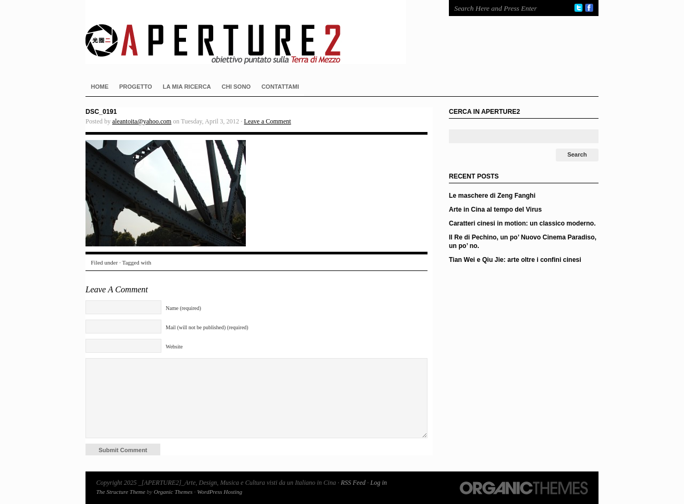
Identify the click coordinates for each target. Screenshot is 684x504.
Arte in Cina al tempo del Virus (495, 209)
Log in (378, 482)
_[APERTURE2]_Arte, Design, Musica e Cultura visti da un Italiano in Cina (257, 32)
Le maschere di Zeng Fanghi (492, 195)
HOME (99, 86)
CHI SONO (236, 86)
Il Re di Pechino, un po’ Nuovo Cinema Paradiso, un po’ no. (522, 242)
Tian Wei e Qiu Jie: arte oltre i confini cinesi (515, 259)
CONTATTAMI (280, 86)
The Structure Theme (120, 492)
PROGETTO (135, 86)
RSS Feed (353, 482)
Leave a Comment (267, 121)
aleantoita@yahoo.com (142, 121)
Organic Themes (173, 492)
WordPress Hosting (220, 492)
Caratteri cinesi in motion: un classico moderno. (522, 223)
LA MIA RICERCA (187, 86)
